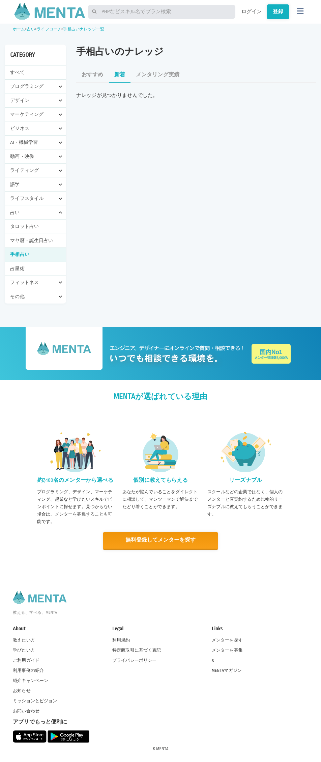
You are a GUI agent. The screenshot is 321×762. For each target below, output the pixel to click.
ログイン (251, 11)
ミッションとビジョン (35, 700)
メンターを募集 (227, 649)
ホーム (19, 29)
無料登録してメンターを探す (160, 540)
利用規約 (121, 639)
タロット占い (24, 226)
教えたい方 (24, 639)
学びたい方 (24, 649)
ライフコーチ (49, 29)
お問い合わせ (26, 710)
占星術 (17, 268)
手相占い (19, 254)
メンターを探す (227, 639)
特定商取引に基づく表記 (136, 649)
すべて (17, 72)
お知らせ (22, 690)
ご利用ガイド (26, 659)
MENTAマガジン (227, 670)
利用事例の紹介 (28, 670)
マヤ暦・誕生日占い (31, 240)
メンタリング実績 (157, 75)
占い (31, 29)
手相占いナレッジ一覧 (83, 29)
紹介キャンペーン (30, 680)
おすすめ (93, 75)
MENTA (162, 748)
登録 (278, 11)
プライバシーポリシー (134, 659)
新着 (119, 75)
